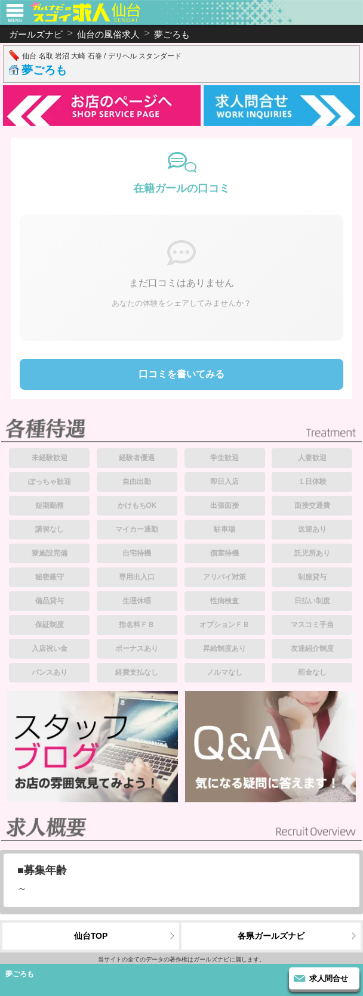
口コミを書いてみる (181, 374)
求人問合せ (328, 978)
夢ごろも (44, 70)
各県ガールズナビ (271, 936)
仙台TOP (91, 936)
